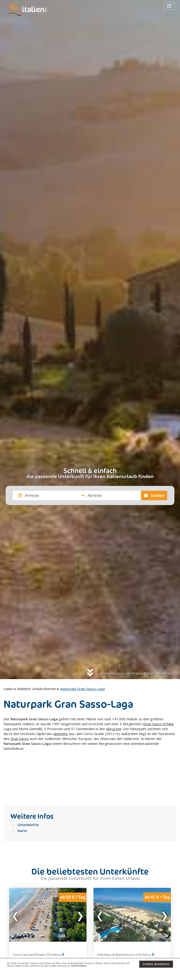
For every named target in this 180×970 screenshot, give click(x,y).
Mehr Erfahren (105, 966)
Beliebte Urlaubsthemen (36, 688)
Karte (22, 794)
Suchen (154, 495)
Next (80, 879)
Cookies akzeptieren (156, 964)
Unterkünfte (28, 789)
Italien (8, 688)
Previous (15, 879)
